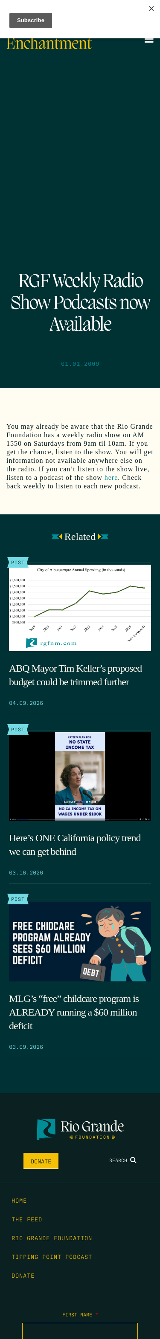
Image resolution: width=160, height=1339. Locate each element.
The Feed (27, 1219)
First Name (80, 1314)
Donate (41, 1161)
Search (123, 1160)
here (111, 477)
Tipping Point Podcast (52, 1256)
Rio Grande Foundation (52, 1237)
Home (19, 1200)
